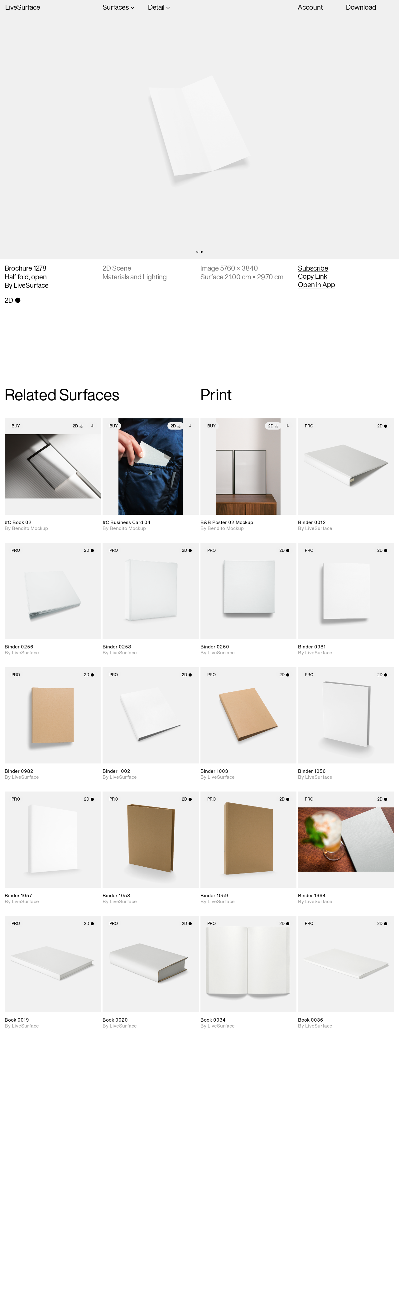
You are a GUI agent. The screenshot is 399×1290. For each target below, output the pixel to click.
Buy (16, 426)
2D (78, 426)
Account (310, 7)
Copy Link (312, 276)
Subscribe (313, 268)
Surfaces (116, 7)
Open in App (316, 285)
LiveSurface (22, 7)
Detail (156, 7)
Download (361, 7)
